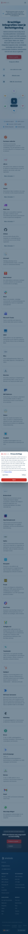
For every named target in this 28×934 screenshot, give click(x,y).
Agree (14, 479)
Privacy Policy (8, 472)
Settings (24, 474)
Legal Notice (5, 474)
